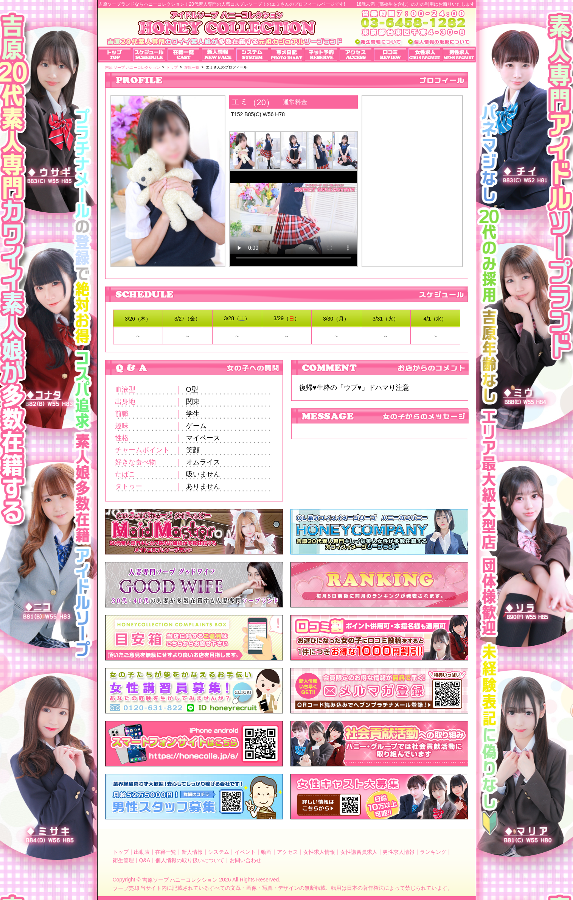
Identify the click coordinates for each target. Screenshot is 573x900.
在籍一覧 (165, 852)
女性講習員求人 (358, 852)
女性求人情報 (319, 852)
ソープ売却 (126, 888)
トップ (121, 852)
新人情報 (192, 852)
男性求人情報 (399, 852)
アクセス (287, 852)
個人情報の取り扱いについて (189, 860)
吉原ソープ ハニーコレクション (180, 880)
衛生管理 (123, 860)
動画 (266, 852)
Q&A (145, 860)
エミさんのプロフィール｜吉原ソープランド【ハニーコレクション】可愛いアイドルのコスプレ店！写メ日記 (412, 174)
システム (218, 852)
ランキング (433, 852)
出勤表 (142, 852)
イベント (245, 852)
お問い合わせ (245, 860)
